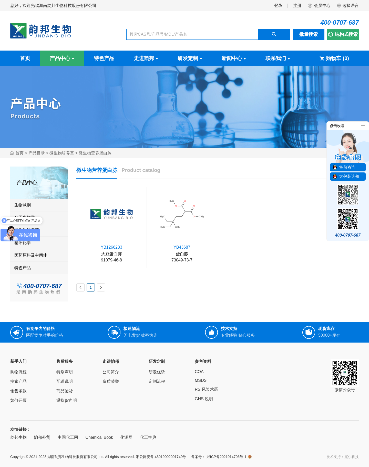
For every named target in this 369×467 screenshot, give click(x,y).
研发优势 (157, 372)
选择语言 (348, 5)
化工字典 (148, 437)
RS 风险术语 (206, 389)
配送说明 (64, 381)
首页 (25, 58)
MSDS (201, 380)
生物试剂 (22, 205)
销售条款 (18, 391)
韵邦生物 (18, 437)
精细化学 (22, 242)
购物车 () (334, 58)
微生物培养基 (61, 153)
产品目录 (36, 153)
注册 (297, 5)
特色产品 (104, 58)
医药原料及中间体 (30, 255)
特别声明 (64, 372)
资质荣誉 (110, 381)
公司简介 (110, 372)
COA (199, 371)
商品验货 (64, 391)
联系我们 (277, 58)
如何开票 (18, 400)
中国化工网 (68, 437)
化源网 (126, 437)
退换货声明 (66, 400)
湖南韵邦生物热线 (39, 292)
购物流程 (18, 372)
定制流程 (157, 381)
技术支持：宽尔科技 (342, 457)
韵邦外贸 (42, 437)
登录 (278, 5)
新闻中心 (234, 58)
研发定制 (190, 58)
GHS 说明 (204, 399)
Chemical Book (99, 437)
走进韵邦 (146, 58)
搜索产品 (18, 381)
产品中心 (62, 58)
